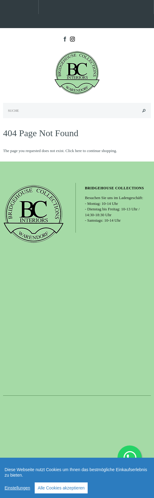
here (78, 150)
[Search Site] (77, 110)
